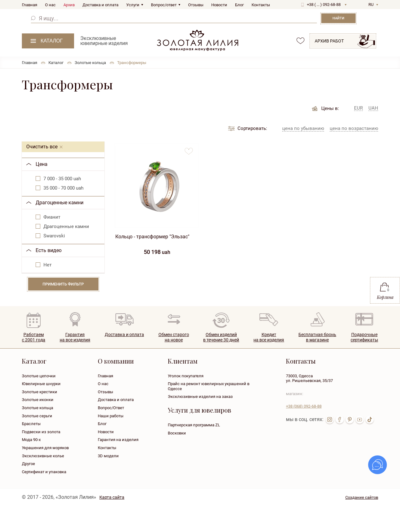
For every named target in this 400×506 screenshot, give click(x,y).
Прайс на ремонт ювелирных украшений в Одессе (208, 386)
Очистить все (42, 147)
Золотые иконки (37, 399)
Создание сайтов (361, 497)
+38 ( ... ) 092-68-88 (324, 4)
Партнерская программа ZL (194, 425)
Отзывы (195, 4)
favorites (300, 41)
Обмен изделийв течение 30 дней (221, 337)
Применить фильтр (63, 284)
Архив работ (329, 40)
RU (370, 4)
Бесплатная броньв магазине (317, 337)
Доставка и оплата (100, 4)
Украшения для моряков (45, 447)
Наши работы (110, 416)
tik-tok (370, 419)
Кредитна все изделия (268, 337)
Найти (338, 18)
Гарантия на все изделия (75, 337)
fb (340, 419)
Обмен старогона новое (173, 337)
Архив (69, 4)
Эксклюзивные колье (43, 456)
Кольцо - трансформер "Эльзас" (152, 237)
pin (350, 419)
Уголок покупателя (185, 376)
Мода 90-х (31, 439)
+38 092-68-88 (304, 406)
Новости (219, 4)
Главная (29, 4)
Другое (28, 463)
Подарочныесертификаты (364, 337)
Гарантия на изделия (118, 439)
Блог (239, 4)
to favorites (188, 149)
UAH (373, 108)
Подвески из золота (41, 431)
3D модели (108, 456)
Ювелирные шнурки (41, 383)
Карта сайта (111, 497)
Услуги (132, 4)
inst (330, 419)
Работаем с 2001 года (33, 337)
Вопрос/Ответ (111, 407)
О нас (50, 4)
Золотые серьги (37, 416)
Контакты (261, 4)
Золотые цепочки (39, 376)
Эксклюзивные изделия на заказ (200, 396)
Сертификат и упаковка (44, 471)
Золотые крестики (39, 391)
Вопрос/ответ (164, 4)
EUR (358, 108)
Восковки (177, 433)
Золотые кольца (37, 407)
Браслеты (31, 423)
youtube (360, 419)
